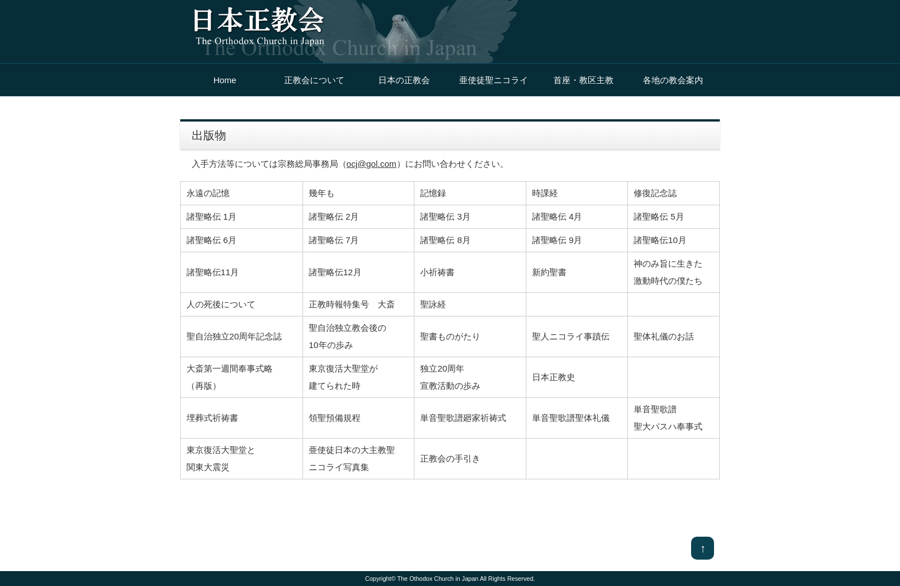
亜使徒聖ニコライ (493, 80)
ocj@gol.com (372, 164)
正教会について (314, 80)
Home (225, 80)
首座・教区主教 (583, 80)
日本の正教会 (404, 80)
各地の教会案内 (673, 80)
